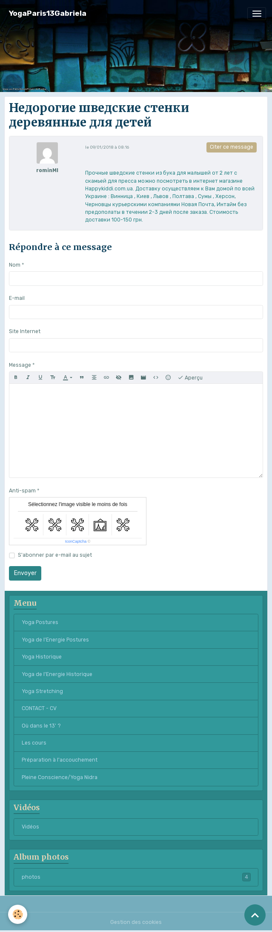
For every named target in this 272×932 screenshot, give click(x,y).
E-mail (17, 298)
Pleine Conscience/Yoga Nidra (59, 777)
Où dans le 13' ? (41, 726)
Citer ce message (231, 147)
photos (136, 877)
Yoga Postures (40, 622)
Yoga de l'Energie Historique (57, 674)
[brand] (47, 13)
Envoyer (25, 573)
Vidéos (30, 827)
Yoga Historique (42, 657)
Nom (14, 265)
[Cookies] (18, 914)
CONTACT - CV (39, 708)
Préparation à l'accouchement (59, 760)
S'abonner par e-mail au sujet (55, 555)
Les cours (34, 743)
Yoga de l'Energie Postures (55, 640)
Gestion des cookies (136, 922)
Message (20, 365)
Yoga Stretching (42, 691)
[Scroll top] (255, 915)
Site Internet (24, 331)
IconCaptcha (76, 541)
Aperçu (190, 378)
